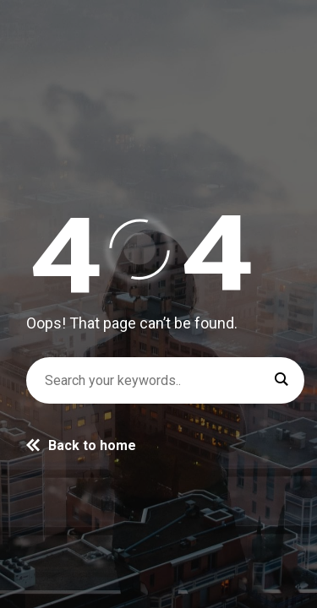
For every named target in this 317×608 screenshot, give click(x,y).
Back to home (81, 445)
